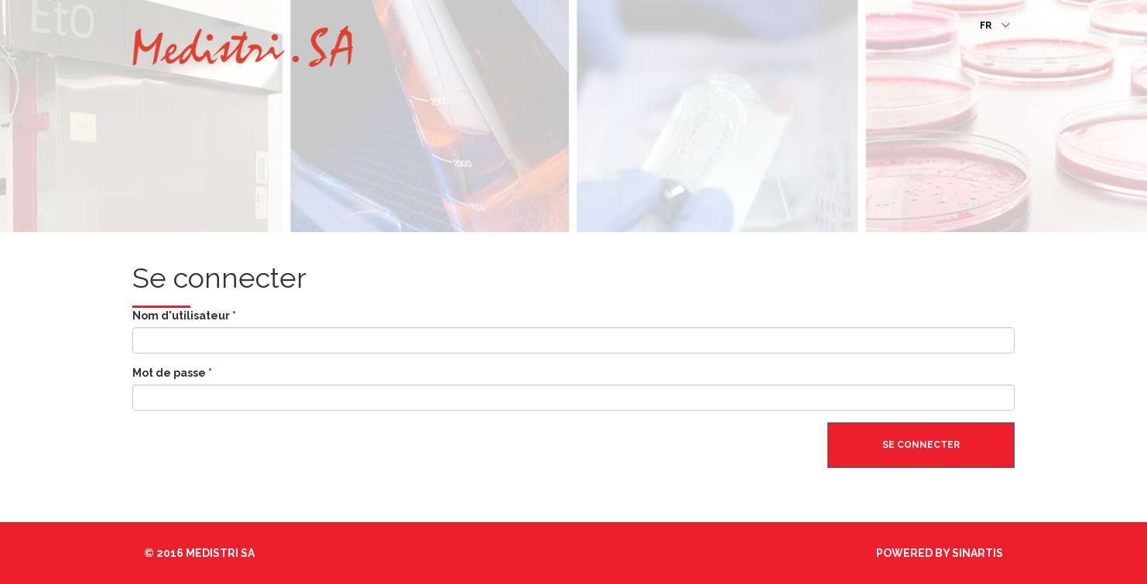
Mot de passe (172, 373)
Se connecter (921, 444)
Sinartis (977, 553)
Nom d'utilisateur (184, 315)
